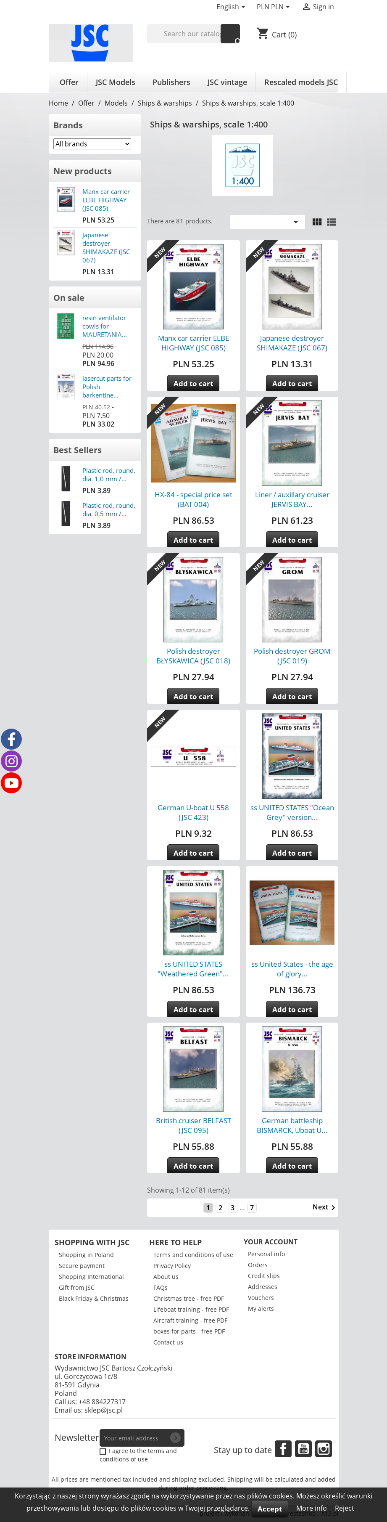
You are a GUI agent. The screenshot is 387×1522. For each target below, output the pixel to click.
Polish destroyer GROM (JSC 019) (292, 656)
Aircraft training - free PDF (190, 1320)
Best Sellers (77, 450)
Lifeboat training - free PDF (191, 1309)
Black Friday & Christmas (94, 1298)
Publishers (171, 82)
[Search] (193, 33)
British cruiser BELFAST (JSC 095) (193, 1125)
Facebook (283, 1448)
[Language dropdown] (232, 8)
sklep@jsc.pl (103, 1410)
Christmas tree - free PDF (188, 1298)
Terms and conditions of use (193, 1255)
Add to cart (193, 383)
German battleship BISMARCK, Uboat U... (292, 1125)
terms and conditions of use (138, 1455)
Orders (258, 1265)
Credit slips (264, 1276)
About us (166, 1277)
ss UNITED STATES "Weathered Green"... (193, 968)
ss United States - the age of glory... (292, 968)
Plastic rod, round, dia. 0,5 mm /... (108, 509)
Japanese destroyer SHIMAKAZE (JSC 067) (106, 247)
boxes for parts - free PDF (189, 1331)
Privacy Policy (172, 1266)
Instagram (323, 1448)
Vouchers (261, 1298)
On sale (68, 297)
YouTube (303, 1448)
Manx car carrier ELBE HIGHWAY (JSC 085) (106, 199)
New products (82, 171)
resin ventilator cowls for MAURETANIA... (104, 326)
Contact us (168, 1342)
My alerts (261, 1309)
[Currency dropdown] (275, 8)
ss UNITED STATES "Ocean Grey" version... (292, 812)
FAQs (160, 1287)
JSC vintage (227, 82)
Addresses (262, 1287)
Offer (69, 82)
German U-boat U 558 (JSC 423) (193, 812)
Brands (68, 125)
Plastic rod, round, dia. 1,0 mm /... (108, 474)
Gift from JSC (77, 1287)
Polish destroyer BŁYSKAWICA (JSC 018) (193, 656)
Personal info (266, 1254)
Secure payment (82, 1266)
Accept (270, 1509)
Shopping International (91, 1277)
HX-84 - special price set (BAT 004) (193, 499)
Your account (270, 1241)
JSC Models (115, 82)
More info (312, 1508)
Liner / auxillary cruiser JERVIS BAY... (292, 499)
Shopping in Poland (86, 1255)
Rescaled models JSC (301, 82)
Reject (344, 1508)
